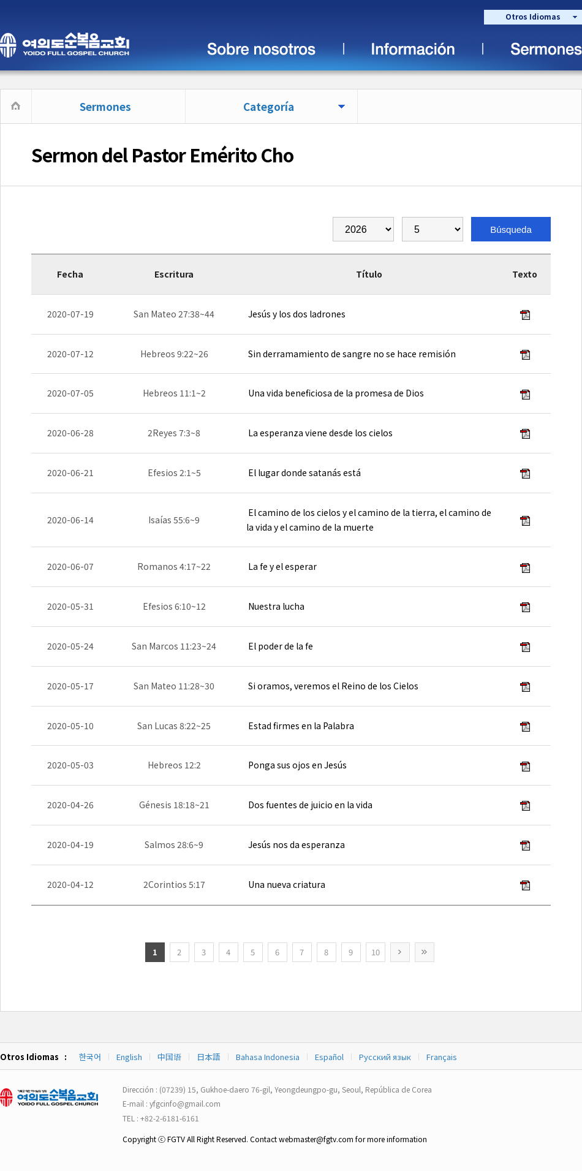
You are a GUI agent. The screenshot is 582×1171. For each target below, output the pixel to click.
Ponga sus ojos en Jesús (296, 765)
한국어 (90, 1057)
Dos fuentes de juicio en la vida (309, 804)
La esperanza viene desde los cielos (319, 432)
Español (329, 1057)
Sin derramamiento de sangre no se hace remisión (351, 353)
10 (375, 952)
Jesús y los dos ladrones (296, 314)
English (129, 1057)
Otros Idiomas (533, 16)
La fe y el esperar (281, 566)
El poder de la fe (279, 646)
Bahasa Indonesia (268, 1057)
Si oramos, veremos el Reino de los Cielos (332, 686)
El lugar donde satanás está (303, 472)
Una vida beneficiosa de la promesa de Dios (335, 393)
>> (424, 952)
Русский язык (385, 1057)
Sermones (105, 106)
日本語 (209, 1057)
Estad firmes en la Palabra (300, 725)
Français (441, 1057)
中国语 (169, 1057)
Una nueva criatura (285, 884)
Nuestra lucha (275, 606)
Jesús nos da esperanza (295, 844)
